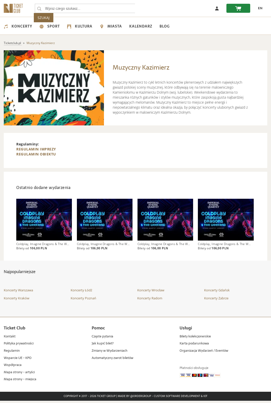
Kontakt (10, 338)
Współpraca (13, 367)
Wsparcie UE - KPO (18, 360)
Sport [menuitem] (50, 26)
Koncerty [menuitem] (18, 26)
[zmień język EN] (258, 8)
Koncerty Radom (149, 300)
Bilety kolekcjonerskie (195, 338)
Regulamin (12, 353)
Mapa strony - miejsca (20, 381)
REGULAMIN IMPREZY (36, 149)
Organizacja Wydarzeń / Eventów (204, 353)
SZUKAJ (145, 8)
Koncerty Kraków (16, 300)
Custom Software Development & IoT (180, 398)
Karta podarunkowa (194, 346)
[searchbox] (85, 8)
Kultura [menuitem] (79, 26)
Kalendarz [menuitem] (140, 26)
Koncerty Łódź (81, 292)
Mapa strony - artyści (19, 374)
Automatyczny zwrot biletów (112, 360)
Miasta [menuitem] (111, 26)
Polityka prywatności (19, 346)
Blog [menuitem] (165, 26)
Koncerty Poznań (83, 300)
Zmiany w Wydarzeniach (109, 353)
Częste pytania (102, 338)
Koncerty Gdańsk (217, 292)
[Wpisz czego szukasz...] (39, 9)
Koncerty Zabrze (216, 300)
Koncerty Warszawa (18, 292)
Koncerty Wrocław (150, 292)
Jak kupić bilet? (102, 346)
